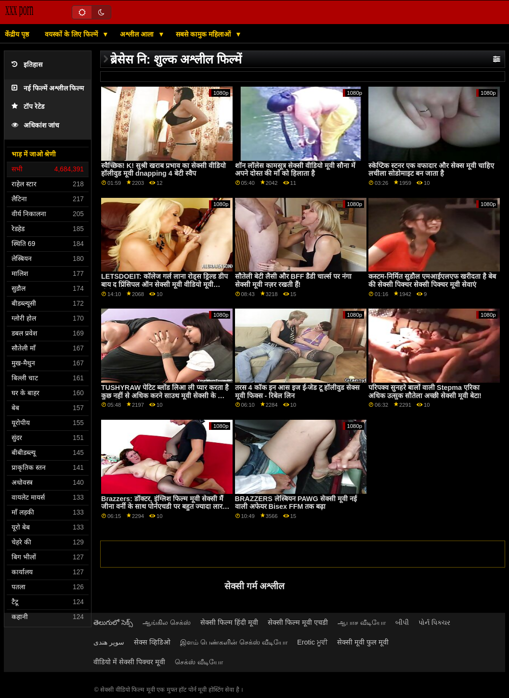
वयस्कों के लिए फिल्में (72, 34)
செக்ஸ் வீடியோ (199, 662)
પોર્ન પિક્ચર (434, 622)
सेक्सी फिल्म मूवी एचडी (298, 622)
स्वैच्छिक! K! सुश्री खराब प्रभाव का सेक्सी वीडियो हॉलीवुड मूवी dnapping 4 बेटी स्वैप (163, 170)
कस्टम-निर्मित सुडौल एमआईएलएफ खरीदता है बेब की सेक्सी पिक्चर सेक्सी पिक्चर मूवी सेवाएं (432, 280)
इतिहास (27, 64)
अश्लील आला (138, 34)
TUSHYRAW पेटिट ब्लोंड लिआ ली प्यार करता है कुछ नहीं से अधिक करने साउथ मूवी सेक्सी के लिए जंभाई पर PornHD (165, 395)
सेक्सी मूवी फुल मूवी (363, 642)
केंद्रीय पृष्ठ (17, 34)
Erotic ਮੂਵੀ (312, 642)
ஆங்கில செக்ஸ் (167, 622)
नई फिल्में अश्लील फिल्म (48, 88)
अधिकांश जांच (35, 125)
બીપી (402, 622)
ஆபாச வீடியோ (362, 622)
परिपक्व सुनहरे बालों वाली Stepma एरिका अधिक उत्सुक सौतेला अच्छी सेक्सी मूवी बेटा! (425, 392)
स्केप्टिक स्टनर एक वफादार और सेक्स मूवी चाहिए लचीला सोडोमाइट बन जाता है (431, 170)
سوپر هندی (108, 642)
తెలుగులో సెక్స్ (113, 622)
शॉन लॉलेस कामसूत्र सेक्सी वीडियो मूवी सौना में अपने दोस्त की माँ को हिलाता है (295, 170)
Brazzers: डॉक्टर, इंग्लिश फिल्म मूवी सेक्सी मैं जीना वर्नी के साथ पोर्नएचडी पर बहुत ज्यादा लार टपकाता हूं (162, 506)
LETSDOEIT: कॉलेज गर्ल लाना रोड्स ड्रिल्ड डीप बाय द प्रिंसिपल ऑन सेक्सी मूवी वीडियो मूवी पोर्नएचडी (164, 284)
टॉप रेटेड (28, 106)
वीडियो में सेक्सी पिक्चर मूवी (129, 662)
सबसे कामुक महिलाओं (204, 34)
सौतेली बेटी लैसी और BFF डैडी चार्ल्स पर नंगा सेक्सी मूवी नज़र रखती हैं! (293, 280)
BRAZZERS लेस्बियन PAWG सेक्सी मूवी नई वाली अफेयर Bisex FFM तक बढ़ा (296, 503)
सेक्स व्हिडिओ (152, 642)
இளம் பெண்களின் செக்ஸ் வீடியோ (233, 642)
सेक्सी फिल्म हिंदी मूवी (229, 622)
